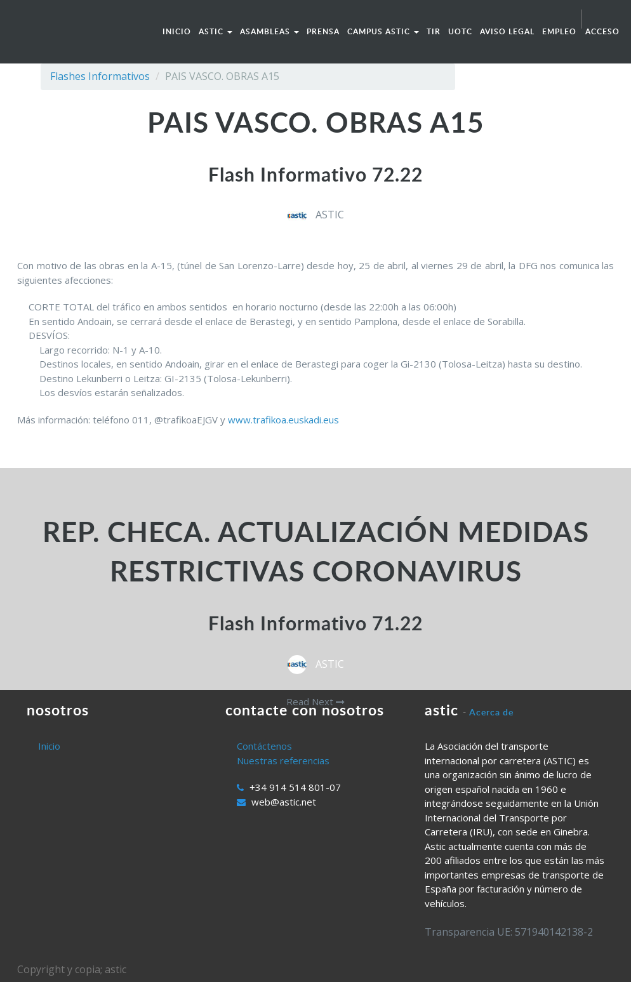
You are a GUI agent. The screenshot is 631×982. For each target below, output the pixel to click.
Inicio (49, 746)
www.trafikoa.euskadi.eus (283, 419)
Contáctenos (264, 746)
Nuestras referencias (283, 760)
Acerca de (491, 712)
